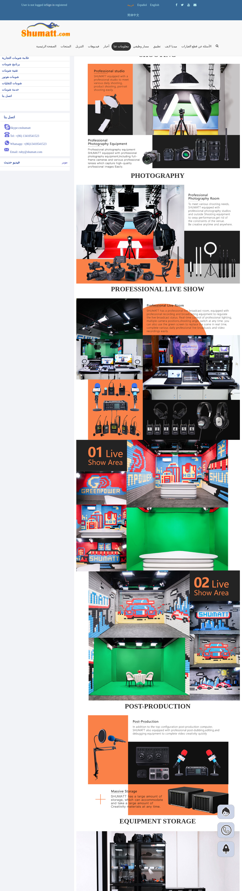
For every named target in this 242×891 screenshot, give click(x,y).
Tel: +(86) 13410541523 (24, 136)
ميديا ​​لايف (171, 46)
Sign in (50, 5)
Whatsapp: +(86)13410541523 (28, 144)
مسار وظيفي (141, 46)
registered (61, 5)
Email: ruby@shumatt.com (26, 152)
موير (65, 162)
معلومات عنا (121, 46)
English (154, 5)
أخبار (106, 46)
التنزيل (79, 46)
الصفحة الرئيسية (46, 46)
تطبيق (157, 46)
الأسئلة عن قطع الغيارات (196, 46)
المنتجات (66, 46)
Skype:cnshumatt (20, 127)
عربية (130, 5)
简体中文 (133, 15)
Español (142, 5)
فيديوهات (93, 46)
